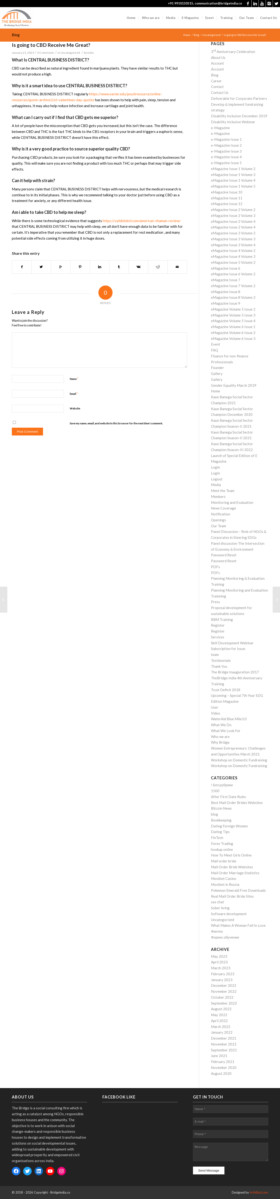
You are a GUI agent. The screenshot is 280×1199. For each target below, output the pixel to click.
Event (215, 344)
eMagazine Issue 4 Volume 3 (233, 256)
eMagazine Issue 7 (225, 280)
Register (218, 625)
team (215, 654)
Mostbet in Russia (225, 884)
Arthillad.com (259, 1192)
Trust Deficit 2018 (225, 690)
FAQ (214, 350)
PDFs (215, 567)
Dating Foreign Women (229, 826)
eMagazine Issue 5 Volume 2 (233, 262)
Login (215, 467)
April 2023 (219, 962)
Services (217, 637)
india (90, 52)
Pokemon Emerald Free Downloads (238, 890)
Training (217, 684)
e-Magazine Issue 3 (226, 151)
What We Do (221, 725)
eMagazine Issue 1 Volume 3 (233, 174)
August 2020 (221, 1073)
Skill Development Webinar (232, 643)
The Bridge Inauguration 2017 (235, 672)
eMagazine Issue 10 (226, 192)
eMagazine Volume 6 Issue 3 (233, 338)
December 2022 (223, 985)
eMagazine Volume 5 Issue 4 (233, 321)
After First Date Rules (228, 797)
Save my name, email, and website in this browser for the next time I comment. (116, 423)
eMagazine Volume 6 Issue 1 (233, 327)
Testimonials (221, 660)
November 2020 (223, 1067)
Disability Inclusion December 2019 (239, 116)
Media (216, 485)
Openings (218, 520)
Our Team (218, 526)
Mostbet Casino (223, 878)
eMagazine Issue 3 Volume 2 (233, 233)
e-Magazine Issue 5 (226, 163)
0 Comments (45, 52)
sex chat (217, 902)
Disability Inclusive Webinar (233, 122)
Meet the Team (222, 490)
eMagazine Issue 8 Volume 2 (233, 297)
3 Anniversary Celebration (233, 51)
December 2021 (223, 1038)
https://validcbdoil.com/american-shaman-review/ (142, 221)
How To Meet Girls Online (231, 855)
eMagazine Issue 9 (225, 303)
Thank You (219, 666)
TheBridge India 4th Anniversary (236, 678)
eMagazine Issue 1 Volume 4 (233, 180)
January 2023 (221, 980)
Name (74, 379)
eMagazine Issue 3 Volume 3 (233, 239)
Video (215, 713)
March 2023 (220, 968)
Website (75, 408)
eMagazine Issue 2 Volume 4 (233, 221)
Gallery (217, 373)
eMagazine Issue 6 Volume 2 (233, 274)
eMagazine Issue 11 (226, 198)
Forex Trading (222, 843)
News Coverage (223, 508)
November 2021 (223, 1044)
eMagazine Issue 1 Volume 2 (233, 169)
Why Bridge (220, 742)
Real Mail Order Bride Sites (232, 896)
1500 (215, 791)
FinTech (217, 837)
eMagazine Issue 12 (226, 204)
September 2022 (224, 1003)
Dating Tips (220, 832)
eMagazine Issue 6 (225, 268)
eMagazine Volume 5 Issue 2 (233, 309)
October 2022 (222, 997)
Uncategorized (211, 34)
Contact (217, 86)
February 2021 (222, 1061)
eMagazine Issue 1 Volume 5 (233, 186)
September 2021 (224, 1050)
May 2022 (219, 1015)
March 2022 (220, 1026)
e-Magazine (220, 128)
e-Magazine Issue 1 (226, 139)
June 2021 (219, 1056)
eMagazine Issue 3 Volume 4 (233, 245)
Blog (16, 34)
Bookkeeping (221, 820)
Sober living (220, 908)
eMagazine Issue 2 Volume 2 (233, 209)
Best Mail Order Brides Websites (237, 802)
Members (218, 496)
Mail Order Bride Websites (232, 867)
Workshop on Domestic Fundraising (239, 760)
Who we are (220, 736)
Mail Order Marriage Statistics (235, 873)
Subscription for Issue (228, 648)
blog (214, 814)
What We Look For (226, 731)
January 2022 (221, 1032)
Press (215, 602)
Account (217, 63)
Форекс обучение (225, 937)
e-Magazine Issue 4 (226, 157)
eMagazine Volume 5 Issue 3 (233, 315)
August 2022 (221, 1009)
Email (74, 393)
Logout (217, 479)
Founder (217, 367)
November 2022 (223, 991)
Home (186, 34)
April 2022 (219, 1021)
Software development (229, 914)
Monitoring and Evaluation (232, 502)
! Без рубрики (222, 785)
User (214, 707)
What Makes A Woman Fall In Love (238, 925)
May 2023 (219, 956)
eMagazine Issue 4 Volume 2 (233, 250)
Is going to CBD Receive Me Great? (51, 45)
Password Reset (223, 555)
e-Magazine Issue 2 (226, 145)
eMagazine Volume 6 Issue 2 (233, 332)
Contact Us (219, 92)
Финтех (217, 931)
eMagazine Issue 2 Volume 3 (233, 215)
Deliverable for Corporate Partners (239, 98)
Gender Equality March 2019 (233, 385)
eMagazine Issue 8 (225, 292)
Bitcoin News (221, 808)
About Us (218, 57)
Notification (220, 514)
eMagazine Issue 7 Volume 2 (233, 286)
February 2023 (222, 974)
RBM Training (222, 619)
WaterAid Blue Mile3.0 (229, 719)
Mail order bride (223, 861)
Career (216, 81)
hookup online (222, 849)
